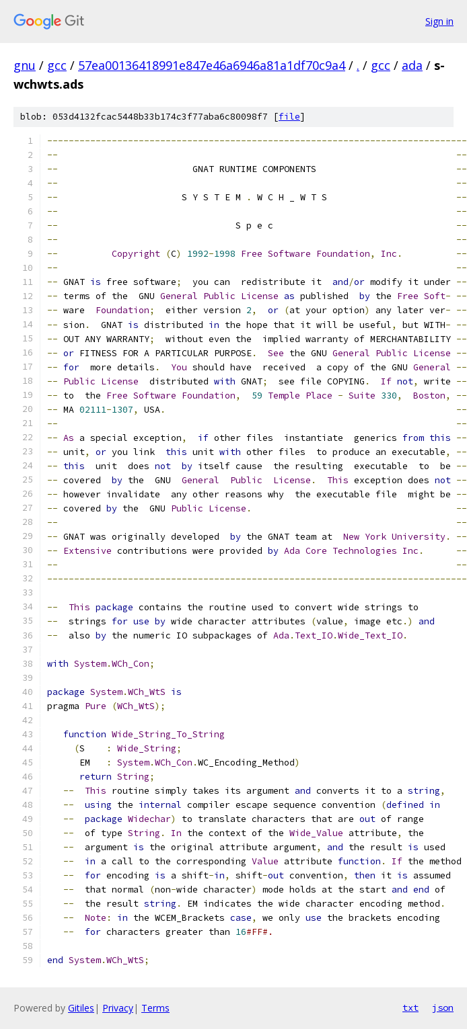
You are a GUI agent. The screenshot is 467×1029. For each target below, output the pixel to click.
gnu (24, 65)
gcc (57, 65)
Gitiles (81, 1007)
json (443, 1007)
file (289, 116)
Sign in (439, 21)
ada (412, 65)
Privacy (117, 1007)
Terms (155, 1007)
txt (410, 1007)
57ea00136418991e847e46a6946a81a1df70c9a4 (211, 65)
